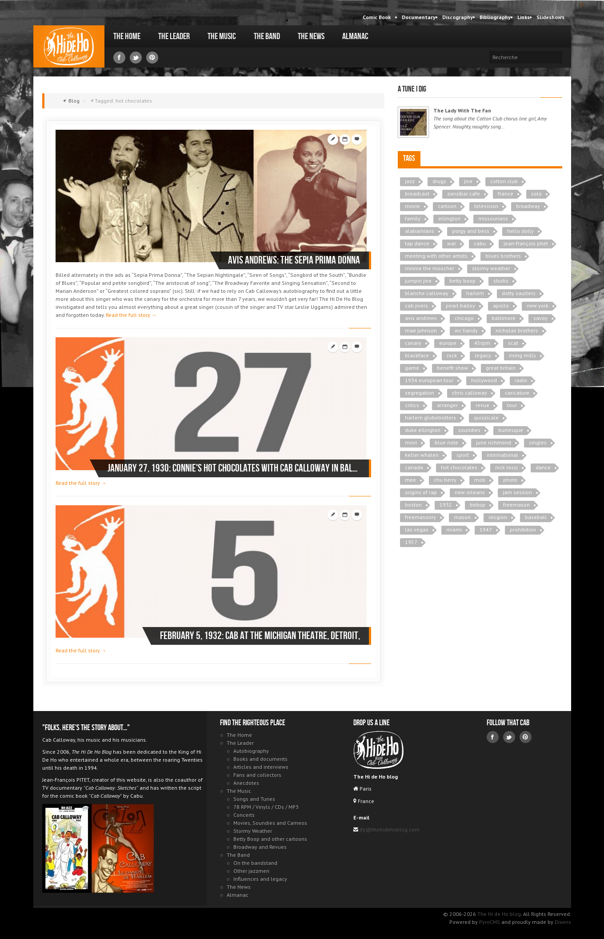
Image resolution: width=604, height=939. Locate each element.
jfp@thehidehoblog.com (389, 829)
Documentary (419, 17)
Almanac (355, 36)
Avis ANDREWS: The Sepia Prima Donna (294, 260)
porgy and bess (470, 231)
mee (410, 479)
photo (510, 479)
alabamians (419, 231)
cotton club (504, 181)
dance (543, 467)
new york (537, 305)
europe (447, 343)
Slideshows (550, 17)
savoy (540, 318)
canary (413, 343)
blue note (446, 442)
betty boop (462, 280)
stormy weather (491, 268)
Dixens (563, 922)
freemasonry (420, 517)
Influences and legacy (260, 878)
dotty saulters (519, 293)
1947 (486, 529)
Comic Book (377, 17)
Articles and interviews (260, 766)
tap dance (417, 243)
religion (497, 517)
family (412, 218)
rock (452, 355)
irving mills (522, 355)
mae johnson (421, 330)
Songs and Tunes (254, 798)
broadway (528, 206)
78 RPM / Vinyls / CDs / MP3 (266, 806)
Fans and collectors (257, 774)
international (502, 455)
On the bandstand (255, 862)
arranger (447, 405)
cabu (480, 243)
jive (468, 181)
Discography (457, 17)
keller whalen (422, 455)
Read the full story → (131, 315)
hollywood (484, 380)
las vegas (416, 529)
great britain (501, 367)
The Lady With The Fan (462, 110)
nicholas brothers (517, 330)
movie (412, 206)
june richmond (493, 442)
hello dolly (520, 231)
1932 (446, 504)
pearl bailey (460, 305)
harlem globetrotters (430, 417)
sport (462, 455)
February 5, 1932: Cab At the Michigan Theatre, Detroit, (260, 635)
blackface (417, 355)
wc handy (466, 330)
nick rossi (506, 467)
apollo (501, 305)
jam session (517, 492)
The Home (126, 36)
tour (512, 405)
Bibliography (495, 17)
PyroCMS (489, 922)
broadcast (417, 193)
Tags (409, 158)
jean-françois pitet (526, 243)
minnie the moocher (429, 268)
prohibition (523, 529)
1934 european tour (429, 380)
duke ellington (422, 430)
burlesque (510, 430)
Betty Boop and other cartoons (270, 838)
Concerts (244, 814)
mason (462, 517)
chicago (464, 318)
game (412, 367)
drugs (439, 181)
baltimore (504, 318)
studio (500, 280)
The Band (267, 36)
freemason (516, 504)
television (486, 206)
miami (454, 529)
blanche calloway (426, 293)
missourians (493, 218)
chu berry (445, 479)
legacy (483, 355)
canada (414, 467)
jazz (410, 181)
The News (311, 36)
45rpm (482, 343)
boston (413, 504)
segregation (419, 392)
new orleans (470, 492)
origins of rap (421, 492)
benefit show (452, 367)
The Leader (174, 36)
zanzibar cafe (463, 193)
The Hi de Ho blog (68, 46)
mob (479, 479)
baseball (536, 517)
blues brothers (503, 255)
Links (523, 17)
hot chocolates (459, 467)
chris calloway (469, 392)
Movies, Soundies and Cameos (270, 822)
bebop (477, 504)
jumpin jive (418, 280)
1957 (411, 542)
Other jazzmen (251, 870)
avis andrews (421, 318)
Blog (74, 100)
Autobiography (251, 750)
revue (482, 405)
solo (536, 193)
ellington (449, 218)
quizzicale (486, 417)
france (505, 193)
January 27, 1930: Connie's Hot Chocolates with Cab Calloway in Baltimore (234, 468)
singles (538, 442)
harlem (475, 293)
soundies (469, 430)
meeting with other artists (436, 255)
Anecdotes (246, 782)
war (451, 243)
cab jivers (416, 305)
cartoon (447, 206)
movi (411, 442)
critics (412, 405)
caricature (517, 392)
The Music (222, 36)
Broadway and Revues (260, 846)
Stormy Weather (252, 830)
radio (521, 380)
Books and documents (260, 758)
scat (513, 343)
